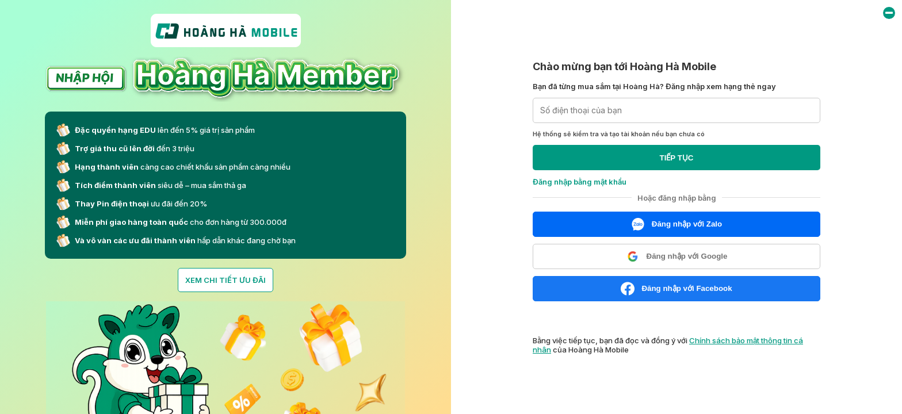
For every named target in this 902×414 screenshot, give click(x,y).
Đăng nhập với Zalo (676, 224)
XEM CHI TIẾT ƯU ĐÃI (225, 280)
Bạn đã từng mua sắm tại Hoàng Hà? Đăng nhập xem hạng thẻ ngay (654, 86)
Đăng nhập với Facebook (676, 289)
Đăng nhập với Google (677, 256)
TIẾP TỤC (677, 158)
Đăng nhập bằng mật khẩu (579, 181)
